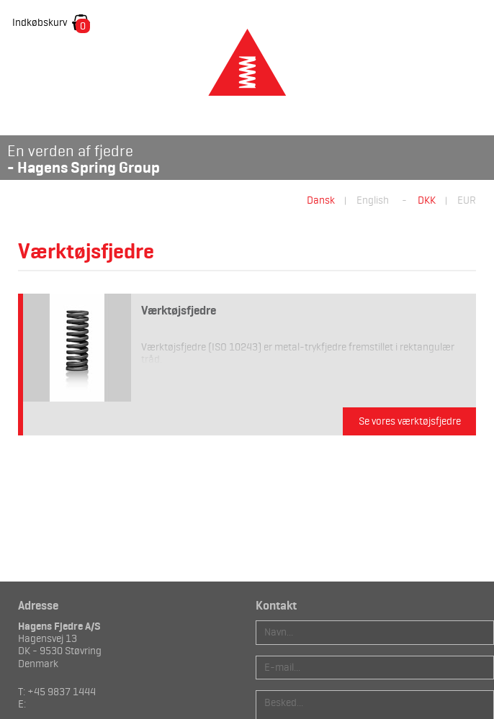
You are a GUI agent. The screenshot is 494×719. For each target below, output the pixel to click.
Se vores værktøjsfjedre (410, 421)
